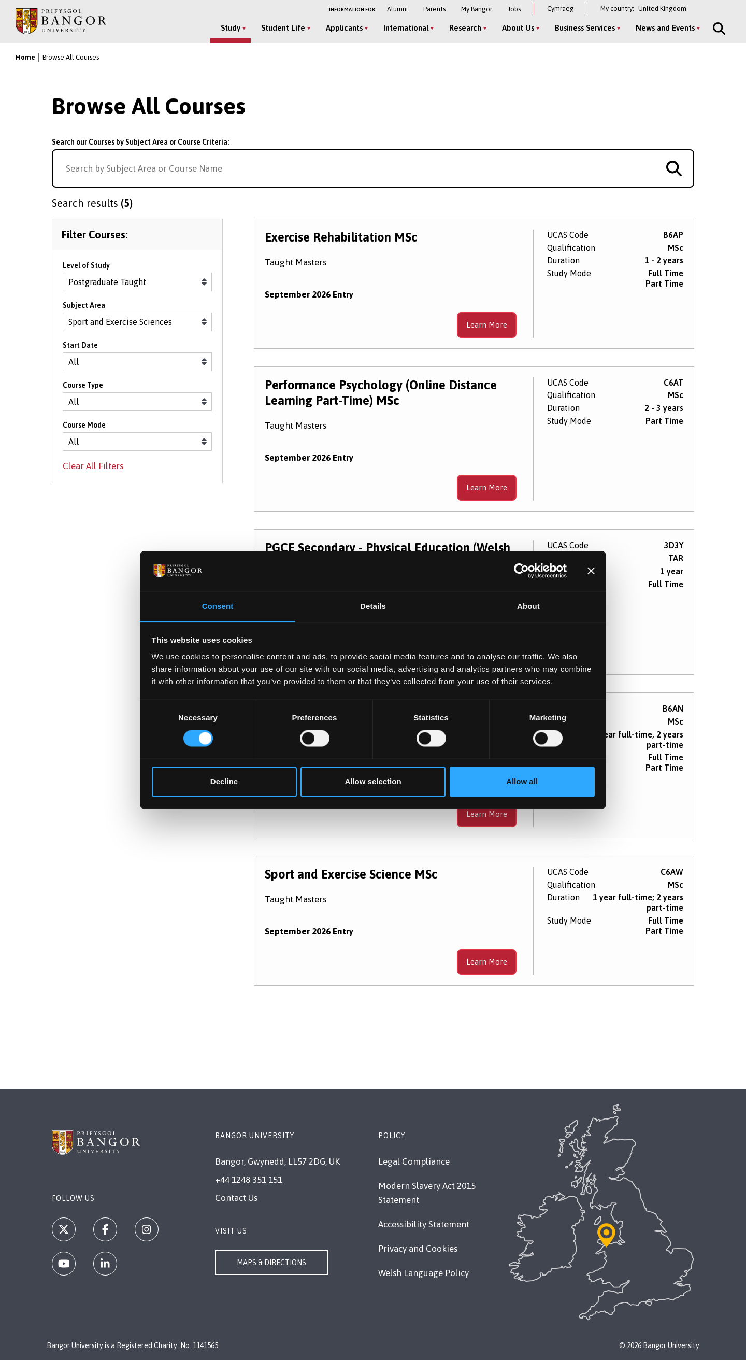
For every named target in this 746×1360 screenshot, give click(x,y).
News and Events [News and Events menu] (663, 27)
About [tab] (528, 606)
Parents (434, 9)
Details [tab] (373, 606)
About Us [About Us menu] (516, 27)
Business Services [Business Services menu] (583, 27)
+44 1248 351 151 (248, 1179)
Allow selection (373, 781)
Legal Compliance (414, 1161)
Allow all (522, 781)
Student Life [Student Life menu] (281, 27)
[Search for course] (674, 168)
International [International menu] (403, 27)
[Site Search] (716, 28)
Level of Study (86, 269)
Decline (224, 781)
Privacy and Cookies (417, 1248)
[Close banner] (591, 570)
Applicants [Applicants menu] (342, 27)
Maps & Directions (271, 1262)
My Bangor (476, 9)
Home (25, 57)
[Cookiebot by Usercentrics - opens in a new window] (521, 570)
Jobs (514, 9)
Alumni (397, 9)
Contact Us (236, 1198)
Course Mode (84, 428)
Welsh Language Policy (423, 1273)
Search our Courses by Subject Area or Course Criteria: (140, 142)
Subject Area (84, 309)
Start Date (80, 349)
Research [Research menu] (463, 27)
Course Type (83, 389)
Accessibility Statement (423, 1224)
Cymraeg (560, 8)
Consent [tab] (218, 606)
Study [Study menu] (228, 27)
